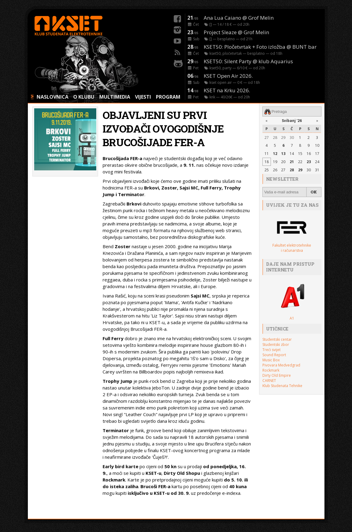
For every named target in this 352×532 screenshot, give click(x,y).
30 (292, 137)
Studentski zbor (275, 344)
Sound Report (274, 354)
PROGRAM (168, 97)
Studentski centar (277, 339)
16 (309, 153)
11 (267, 153)
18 (267, 161)
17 (317, 153)
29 (283, 137)
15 (300, 153)
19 (275, 161)
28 (275, 137)
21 (292, 161)
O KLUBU (83, 97)
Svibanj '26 (292, 120)
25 (267, 169)
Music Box (271, 360)
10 (317, 145)
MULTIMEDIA (114, 97)
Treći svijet (271, 349)
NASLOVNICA (52, 97)
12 (275, 153)
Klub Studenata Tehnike (282, 385)
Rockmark (270, 370)
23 (309, 161)
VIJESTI (143, 97)
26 (275, 169)
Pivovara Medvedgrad (281, 365)
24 (317, 161)
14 (292, 153)
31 (317, 169)
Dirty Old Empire (276, 375)
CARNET (269, 380)
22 (300, 161)
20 (283, 161)
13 (283, 153)
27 (267, 137)
